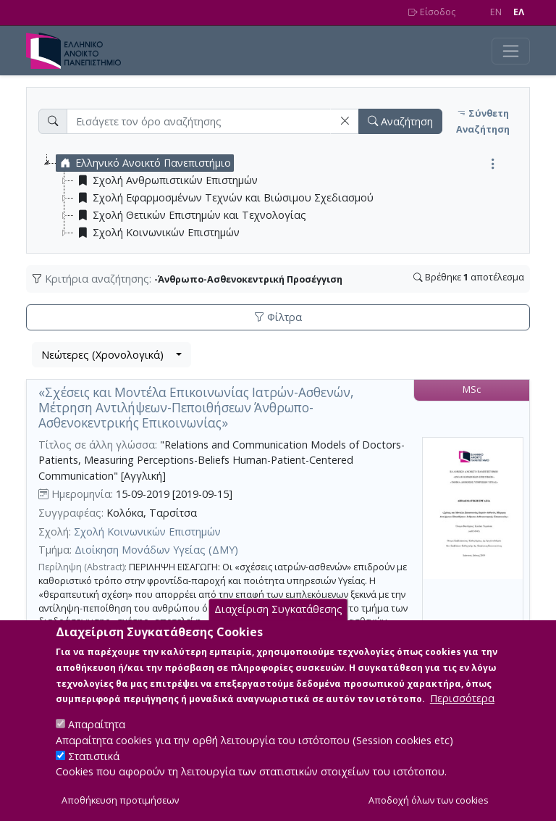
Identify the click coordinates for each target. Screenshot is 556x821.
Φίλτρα (278, 317)
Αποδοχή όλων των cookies (428, 803)
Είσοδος (431, 12)
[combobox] (111, 355)
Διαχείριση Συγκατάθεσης (278, 612)
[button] (345, 121)
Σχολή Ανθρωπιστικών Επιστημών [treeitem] (166, 180)
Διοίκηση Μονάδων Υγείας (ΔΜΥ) (156, 550)
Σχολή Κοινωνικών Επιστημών (147, 531)
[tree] (283, 197)
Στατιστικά (93, 758)
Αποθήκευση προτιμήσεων (120, 803)
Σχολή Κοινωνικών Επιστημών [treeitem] (157, 232)
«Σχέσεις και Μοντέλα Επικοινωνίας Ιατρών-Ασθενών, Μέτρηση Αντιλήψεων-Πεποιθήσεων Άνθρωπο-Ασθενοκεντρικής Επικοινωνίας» (195, 407)
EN (496, 12)
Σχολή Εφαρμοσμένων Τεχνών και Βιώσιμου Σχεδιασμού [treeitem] (224, 198)
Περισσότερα (462, 701)
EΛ (518, 12)
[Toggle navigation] (511, 51)
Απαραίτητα (96, 727)
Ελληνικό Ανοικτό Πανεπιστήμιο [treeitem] (143, 163)
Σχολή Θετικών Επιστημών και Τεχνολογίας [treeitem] (190, 215)
